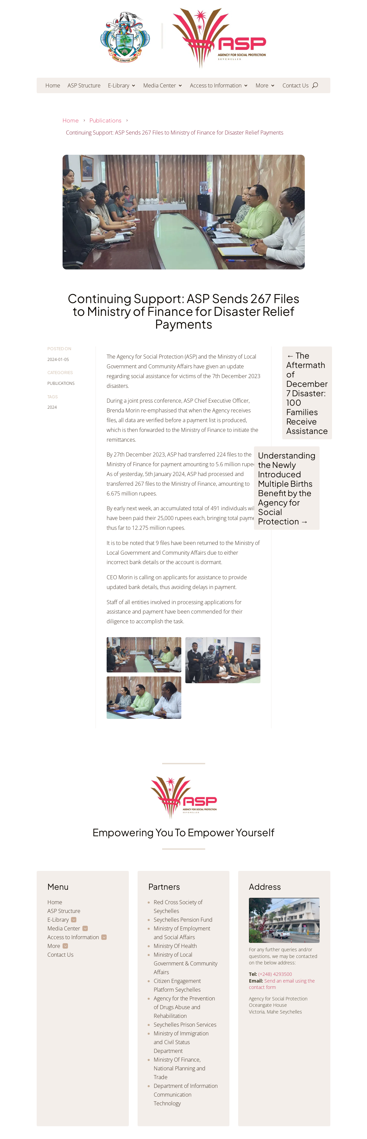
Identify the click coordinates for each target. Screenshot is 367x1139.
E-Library (118, 86)
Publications (105, 120)
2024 (52, 407)
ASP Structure (84, 86)
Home (52, 86)
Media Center (159, 86)
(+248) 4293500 (275, 974)
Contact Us (295, 86)
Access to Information (216, 86)
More (262, 86)
